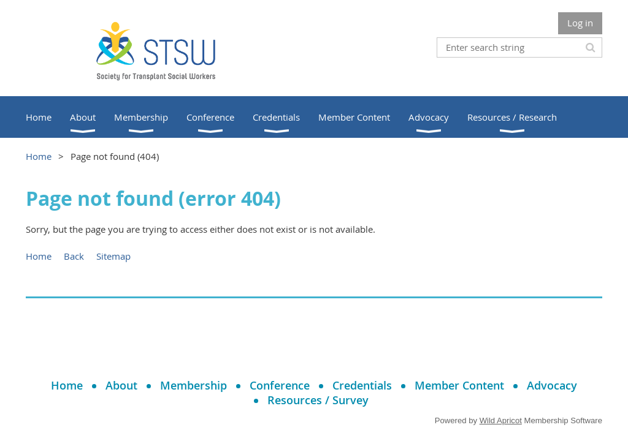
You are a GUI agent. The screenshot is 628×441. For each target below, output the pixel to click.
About (121, 385)
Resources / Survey (318, 400)
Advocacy (552, 385)
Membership (193, 385)
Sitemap (113, 256)
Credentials (362, 385)
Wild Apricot (501, 420)
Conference (280, 385)
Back (74, 256)
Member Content (459, 385)
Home (39, 156)
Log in (580, 23)
